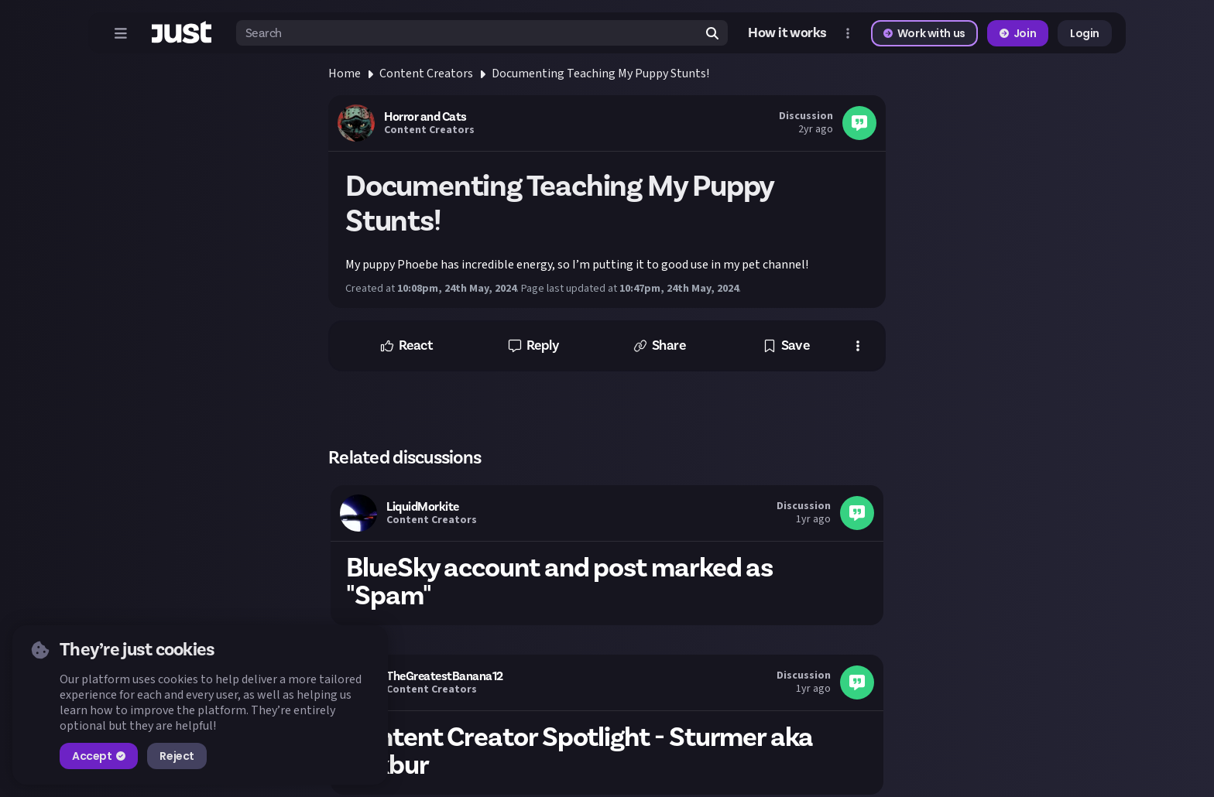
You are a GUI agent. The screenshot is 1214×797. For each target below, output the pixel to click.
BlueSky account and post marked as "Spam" (559, 582)
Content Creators (426, 73)
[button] (406, 346)
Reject (176, 756)
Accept (98, 756)
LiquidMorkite (422, 507)
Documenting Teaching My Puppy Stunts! (600, 73)
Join (1018, 33)
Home (344, 73)
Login (1084, 33)
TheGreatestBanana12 (444, 676)
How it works (787, 33)
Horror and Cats (425, 117)
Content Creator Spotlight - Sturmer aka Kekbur (579, 751)
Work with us (924, 33)
